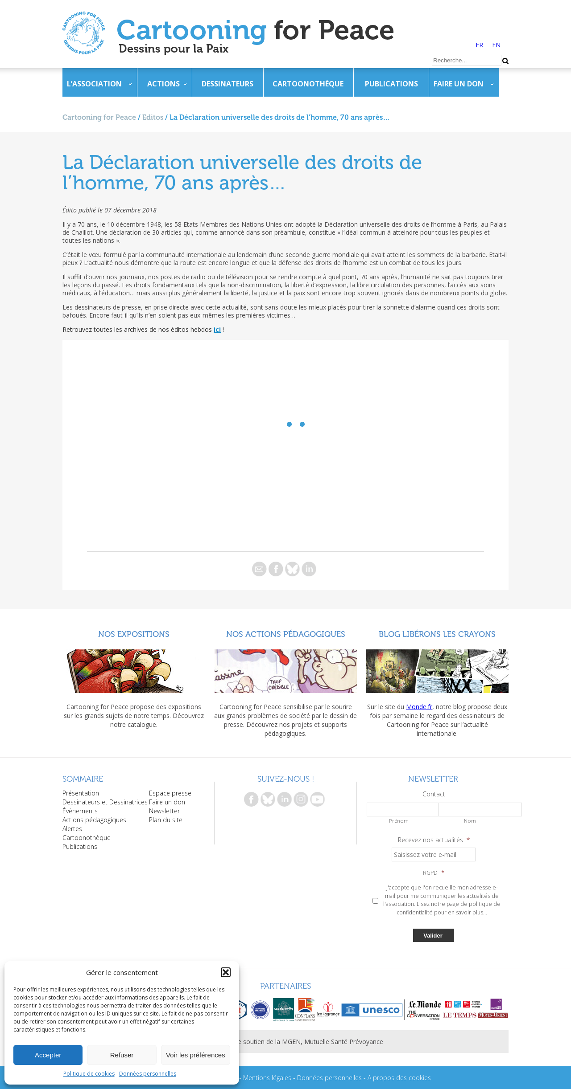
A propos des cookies (399, 1077)
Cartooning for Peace (99, 117)
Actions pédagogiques (94, 820)
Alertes (72, 828)
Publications (391, 84)
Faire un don (459, 84)
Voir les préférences (195, 1055)
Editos (152, 117)
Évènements (80, 811)
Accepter (48, 1055)
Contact (433, 794)
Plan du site (165, 820)
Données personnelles (147, 1073)
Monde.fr (419, 706)
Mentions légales (267, 1077)
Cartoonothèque (308, 84)
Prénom (399, 820)
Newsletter (164, 811)
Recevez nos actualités (434, 840)
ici (217, 329)
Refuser (122, 1055)
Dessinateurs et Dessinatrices (105, 802)
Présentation (80, 793)
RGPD (433, 873)
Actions (163, 84)
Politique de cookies (89, 1073)
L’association (94, 84)
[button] (225, 972)
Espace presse (170, 793)
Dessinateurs (227, 84)
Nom (470, 820)
